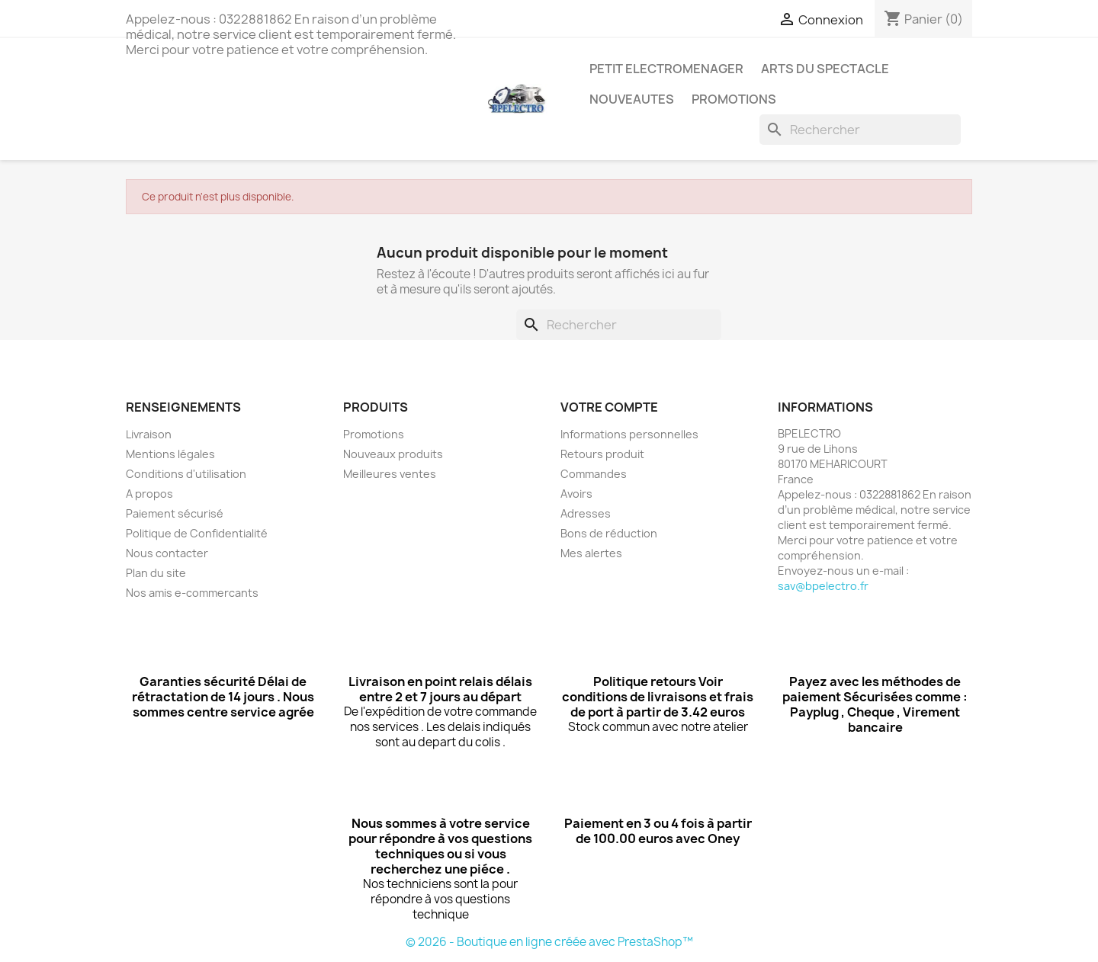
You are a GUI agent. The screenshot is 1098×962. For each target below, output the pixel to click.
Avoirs (576, 493)
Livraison (149, 434)
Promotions (373, 434)
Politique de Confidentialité (197, 533)
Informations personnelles (629, 434)
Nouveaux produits (393, 454)
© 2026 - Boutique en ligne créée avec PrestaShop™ (549, 942)
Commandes (593, 474)
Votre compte (609, 407)
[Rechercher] (860, 129)
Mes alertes (591, 553)
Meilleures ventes (389, 474)
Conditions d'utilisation (186, 474)
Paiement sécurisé (174, 513)
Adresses (585, 513)
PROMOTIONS (734, 99)
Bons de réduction (608, 533)
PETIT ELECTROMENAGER (666, 68)
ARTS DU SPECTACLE (825, 68)
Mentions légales (170, 454)
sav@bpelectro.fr (823, 586)
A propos (149, 493)
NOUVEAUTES (631, 99)
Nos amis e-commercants (192, 592)
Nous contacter (167, 553)
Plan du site (156, 573)
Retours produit (602, 454)
